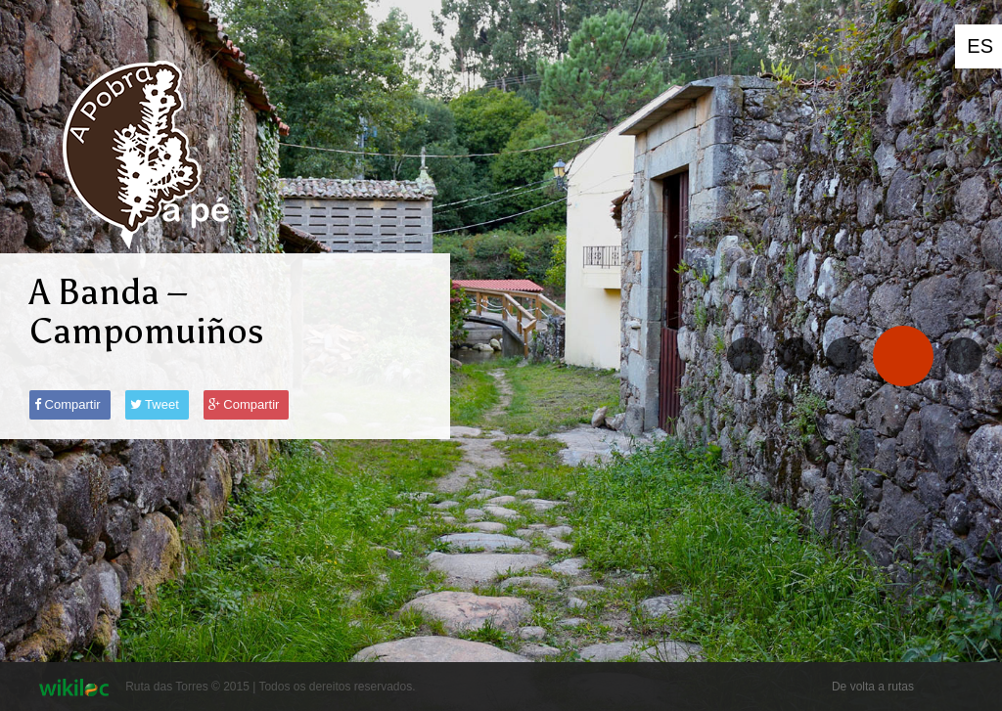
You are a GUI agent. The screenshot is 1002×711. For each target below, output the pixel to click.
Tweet (154, 404)
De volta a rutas (873, 686)
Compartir (67, 404)
